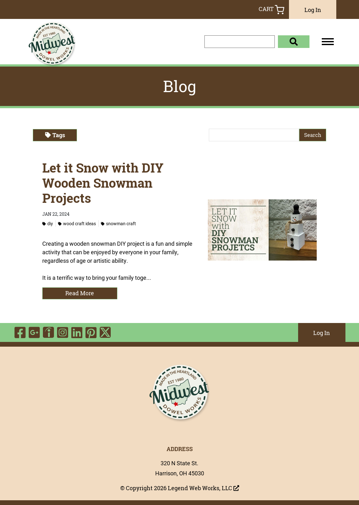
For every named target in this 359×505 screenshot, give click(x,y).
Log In (312, 10)
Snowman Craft (118, 223)
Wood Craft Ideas (77, 223)
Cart (271, 9)
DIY (47, 223)
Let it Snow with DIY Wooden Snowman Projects (102, 183)
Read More (79, 293)
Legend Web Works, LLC (203, 488)
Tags (55, 135)
